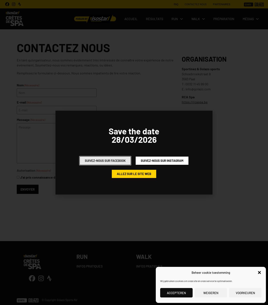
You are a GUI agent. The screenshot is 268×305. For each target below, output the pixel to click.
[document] (134, 152)
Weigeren (210, 293)
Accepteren (176, 293)
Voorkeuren (245, 293)
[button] (259, 272)
